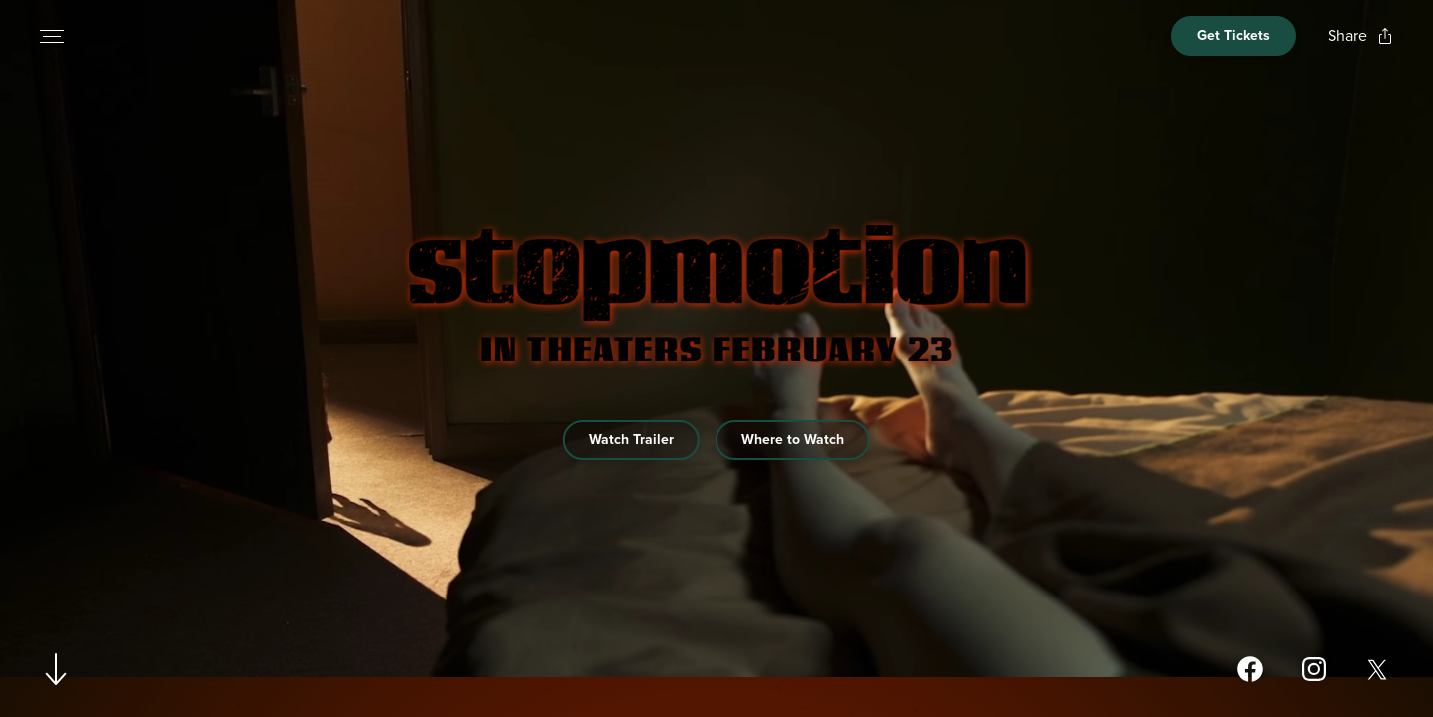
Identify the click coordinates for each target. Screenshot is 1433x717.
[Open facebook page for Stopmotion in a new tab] (1250, 669)
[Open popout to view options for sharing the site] (1360, 36)
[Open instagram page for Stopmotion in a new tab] (1314, 669)
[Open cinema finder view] (1233, 36)
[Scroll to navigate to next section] (56, 668)
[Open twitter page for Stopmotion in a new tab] (1377, 669)
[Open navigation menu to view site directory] (52, 36)
